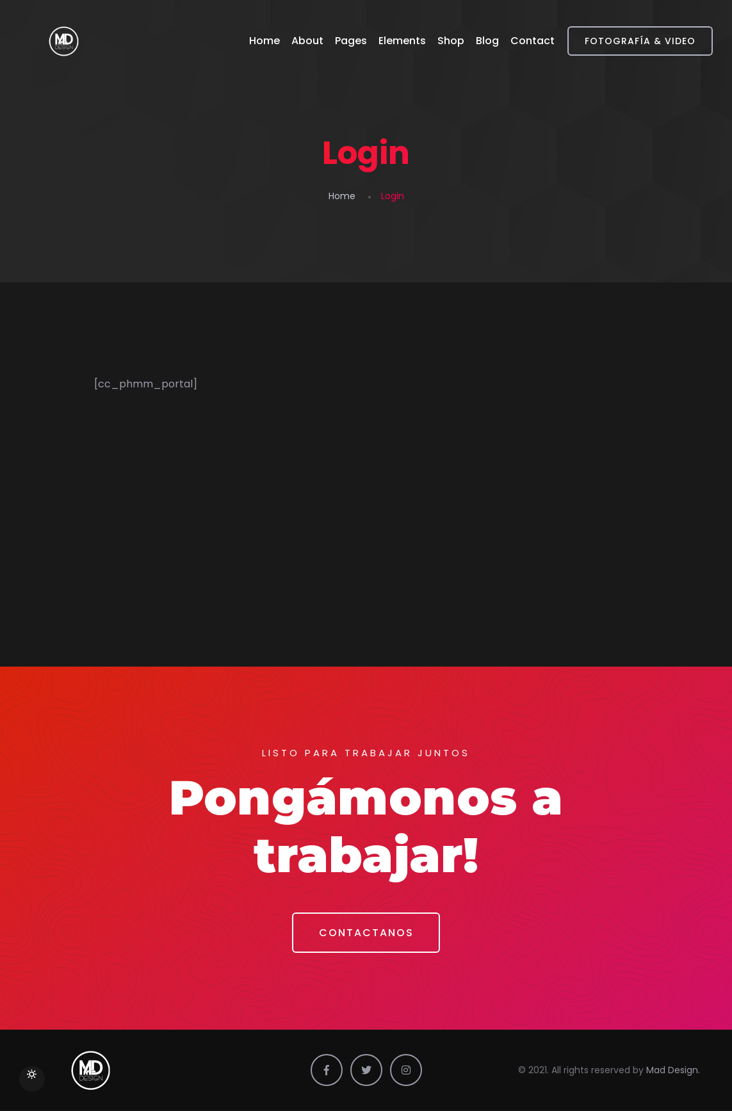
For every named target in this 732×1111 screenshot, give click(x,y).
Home (264, 40)
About (307, 40)
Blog (487, 40)
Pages (351, 40)
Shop (450, 40)
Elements (402, 40)
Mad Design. (673, 1070)
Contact (532, 40)
